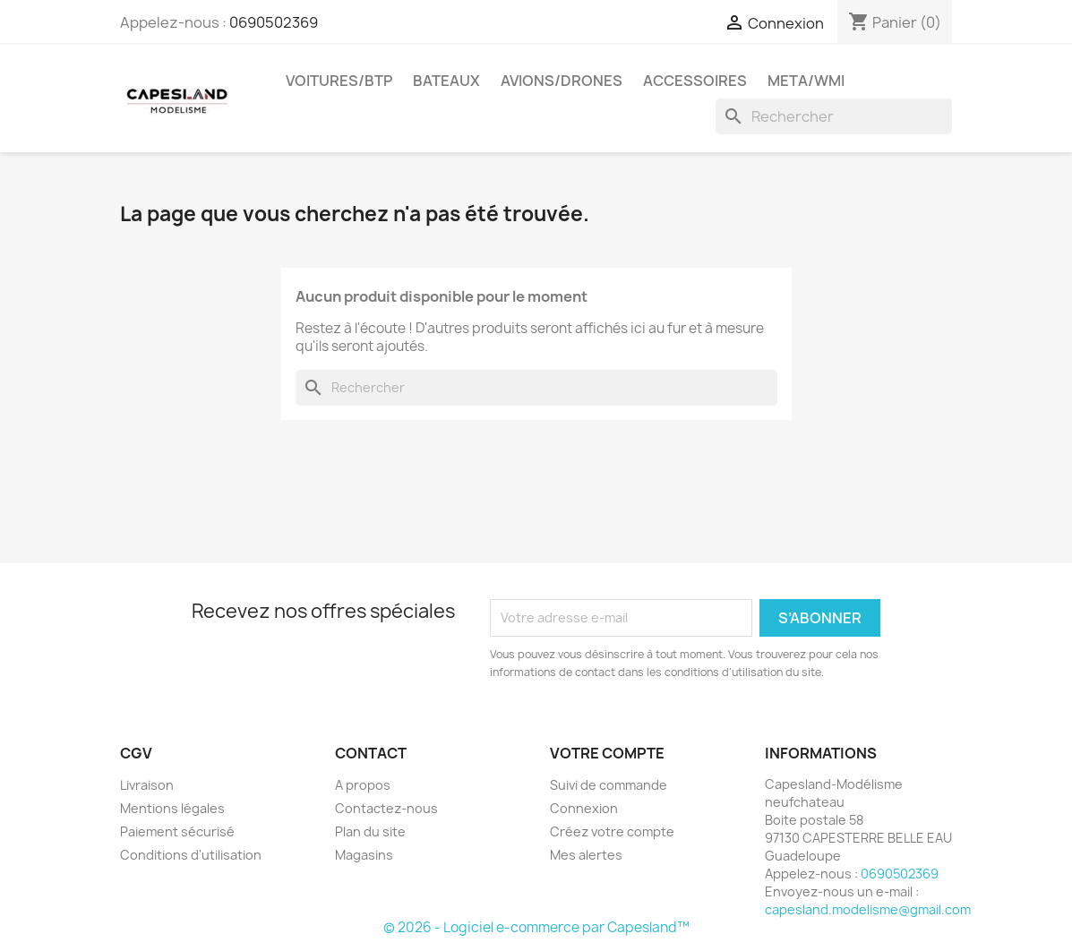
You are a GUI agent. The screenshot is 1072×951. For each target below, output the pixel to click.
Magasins (364, 854)
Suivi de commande (608, 784)
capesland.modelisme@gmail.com (868, 909)
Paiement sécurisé (177, 831)
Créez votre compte (612, 831)
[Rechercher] (834, 116)
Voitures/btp (339, 80)
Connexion (584, 808)
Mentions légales (172, 808)
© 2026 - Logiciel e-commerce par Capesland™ (536, 927)
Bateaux (446, 80)
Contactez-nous (386, 808)
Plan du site (370, 831)
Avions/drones (561, 80)
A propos (362, 784)
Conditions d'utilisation (191, 854)
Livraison (147, 784)
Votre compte (607, 753)
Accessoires (695, 80)
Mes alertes (586, 854)
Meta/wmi (806, 80)
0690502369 (273, 22)
